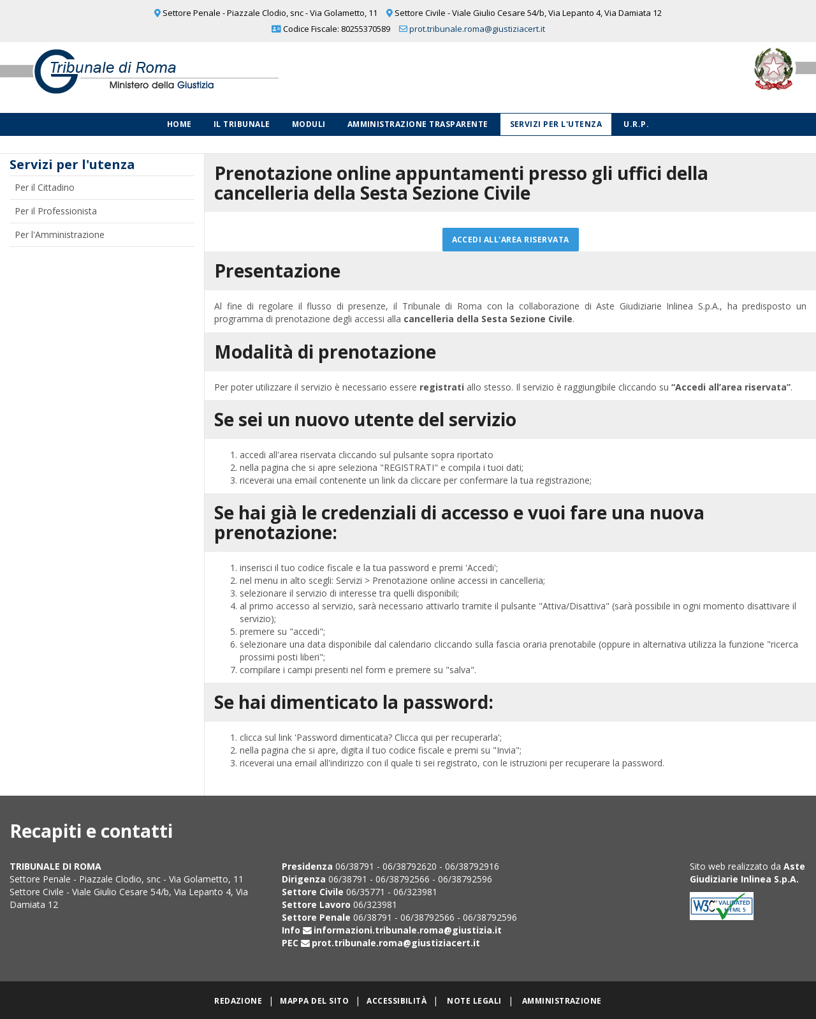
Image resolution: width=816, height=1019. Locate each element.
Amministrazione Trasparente (417, 124)
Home (179, 124)
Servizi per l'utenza (556, 124)
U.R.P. (636, 124)
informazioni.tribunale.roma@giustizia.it (408, 930)
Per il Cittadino (45, 187)
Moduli (309, 124)
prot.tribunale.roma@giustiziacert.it (477, 28)
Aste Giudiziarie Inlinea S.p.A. (747, 872)
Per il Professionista (56, 211)
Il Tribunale (242, 124)
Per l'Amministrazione (60, 234)
